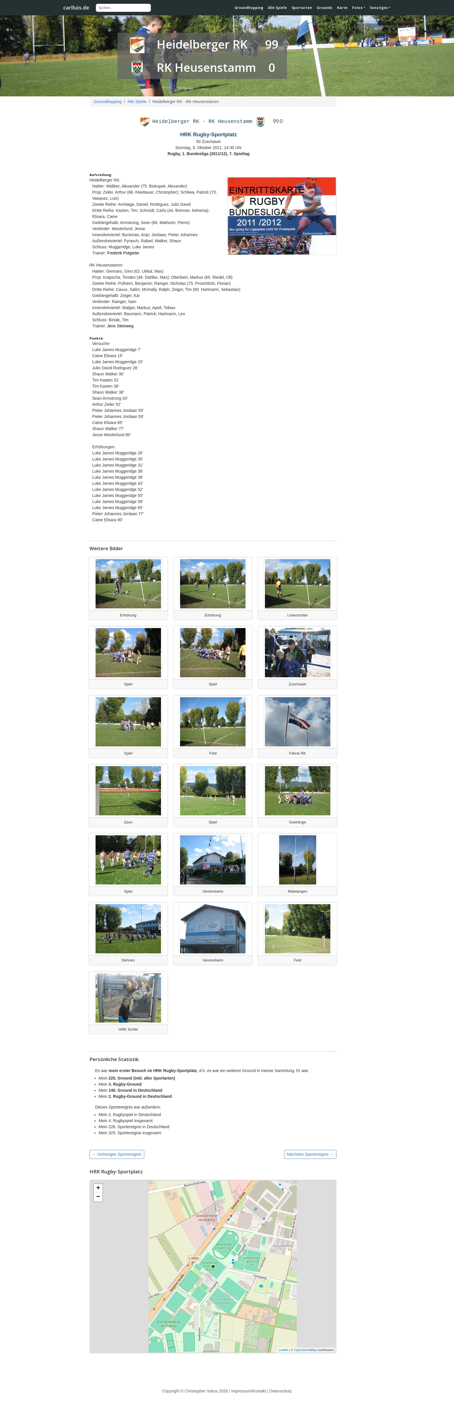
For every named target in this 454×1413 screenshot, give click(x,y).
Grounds (324, 7)
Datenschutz (281, 1391)
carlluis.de (76, 7)
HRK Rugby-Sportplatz (208, 134)
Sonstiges (379, 7)
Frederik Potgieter (123, 253)
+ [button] (98, 1188)
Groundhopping (249, 7)
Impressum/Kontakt (248, 1391)
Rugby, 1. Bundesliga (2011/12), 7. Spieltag (209, 153)
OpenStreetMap (305, 1350)
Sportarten (302, 7)
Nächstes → (310, 1154)
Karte (342, 7)
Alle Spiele (277, 7)
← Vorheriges (117, 1154)
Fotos (357, 7)
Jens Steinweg (120, 326)
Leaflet (283, 1350)
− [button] (98, 1197)
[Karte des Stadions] (213, 1266)
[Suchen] (123, 8)
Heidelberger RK (202, 44)
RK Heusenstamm (206, 67)
